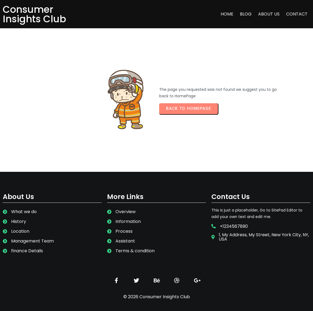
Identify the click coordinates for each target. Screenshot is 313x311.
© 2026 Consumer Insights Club (156, 297)
